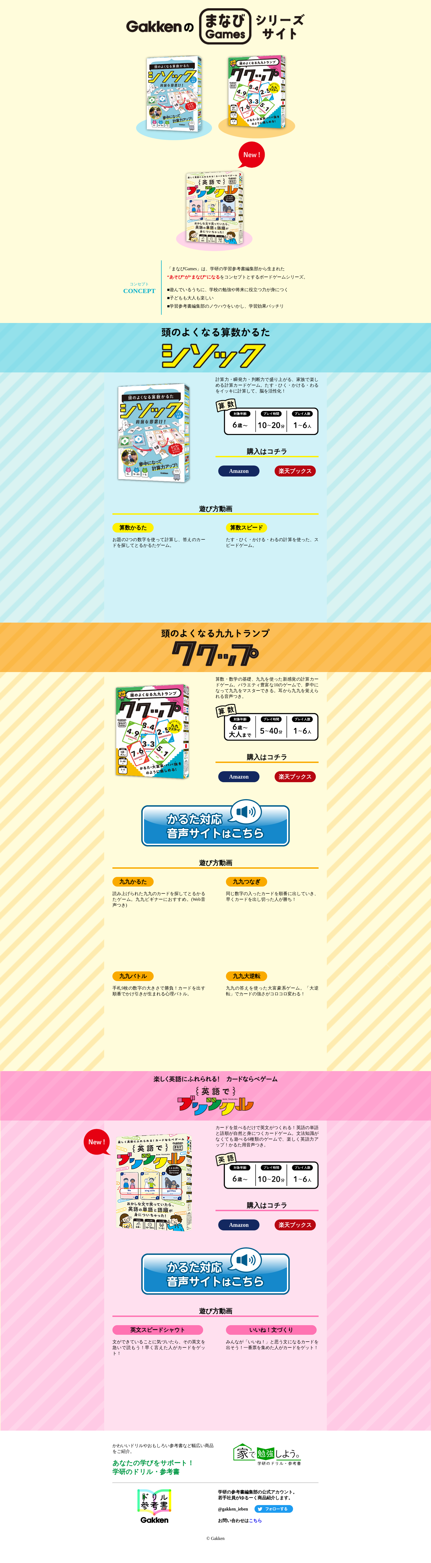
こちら (255, 1520)
